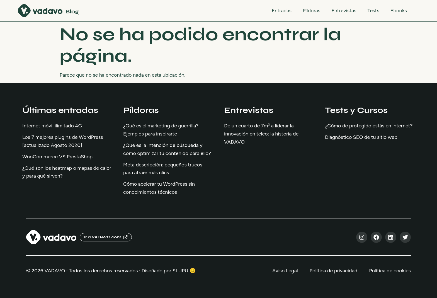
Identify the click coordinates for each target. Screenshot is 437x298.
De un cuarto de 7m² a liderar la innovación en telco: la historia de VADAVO (261, 134)
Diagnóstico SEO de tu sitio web (361, 137)
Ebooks (398, 11)
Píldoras (311, 11)
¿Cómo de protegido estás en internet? (369, 126)
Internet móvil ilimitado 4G (52, 126)
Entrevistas (343, 11)
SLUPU (180, 271)
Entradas (282, 11)
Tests (373, 11)
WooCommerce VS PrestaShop (57, 157)
